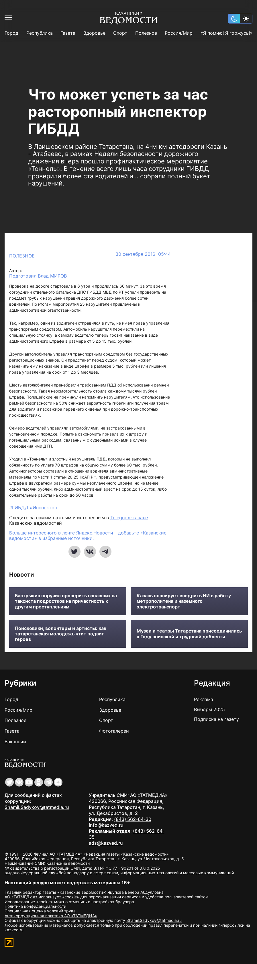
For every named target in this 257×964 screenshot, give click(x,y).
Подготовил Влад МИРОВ (38, 276)
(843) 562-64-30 (132, 819)
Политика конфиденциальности (35, 906)
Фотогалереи (114, 731)
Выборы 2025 (209, 709)
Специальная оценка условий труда (40, 910)
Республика (39, 33)
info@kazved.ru (106, 825)
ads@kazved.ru (106, 843)
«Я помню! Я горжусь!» (226, 33)
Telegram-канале (129, 517)
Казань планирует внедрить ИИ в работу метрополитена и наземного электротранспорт (184, 601)
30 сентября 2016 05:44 (143, 254)
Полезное (146, 33)
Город (11, 33)
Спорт (120, 33)
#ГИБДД (19, 507)
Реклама (203, 699)
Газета (67, 33)
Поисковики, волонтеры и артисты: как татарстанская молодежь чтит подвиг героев (60, 634)
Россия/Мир (179, 33)
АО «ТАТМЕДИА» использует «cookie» (42, 896)
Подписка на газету (216, 719)
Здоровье (94, 33)
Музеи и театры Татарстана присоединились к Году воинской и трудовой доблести (189, 633)
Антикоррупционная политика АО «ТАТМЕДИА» (51, 915)
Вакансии (15, 741)
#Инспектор (43, 507)
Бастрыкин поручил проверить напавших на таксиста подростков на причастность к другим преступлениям (66, 601)
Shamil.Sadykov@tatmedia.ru (37, 807)
